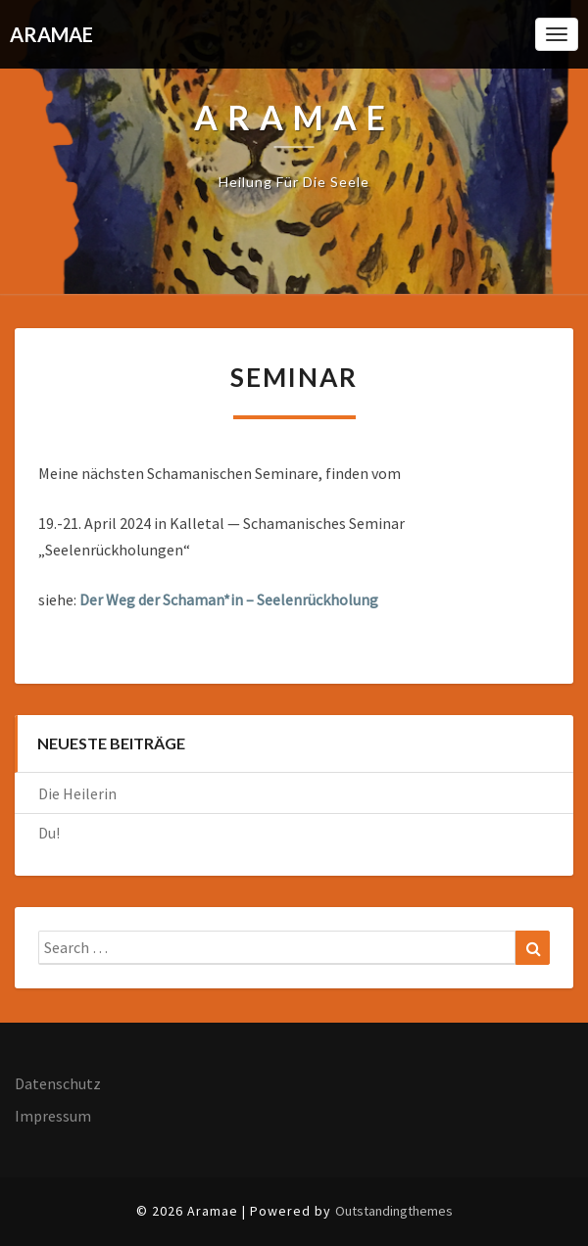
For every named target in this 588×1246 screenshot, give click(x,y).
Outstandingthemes (394, 1211)
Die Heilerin (77, 793)
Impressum (53, 1116)
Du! (49, 832)
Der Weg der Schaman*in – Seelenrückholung (228, 599)
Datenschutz (58, 1083)
